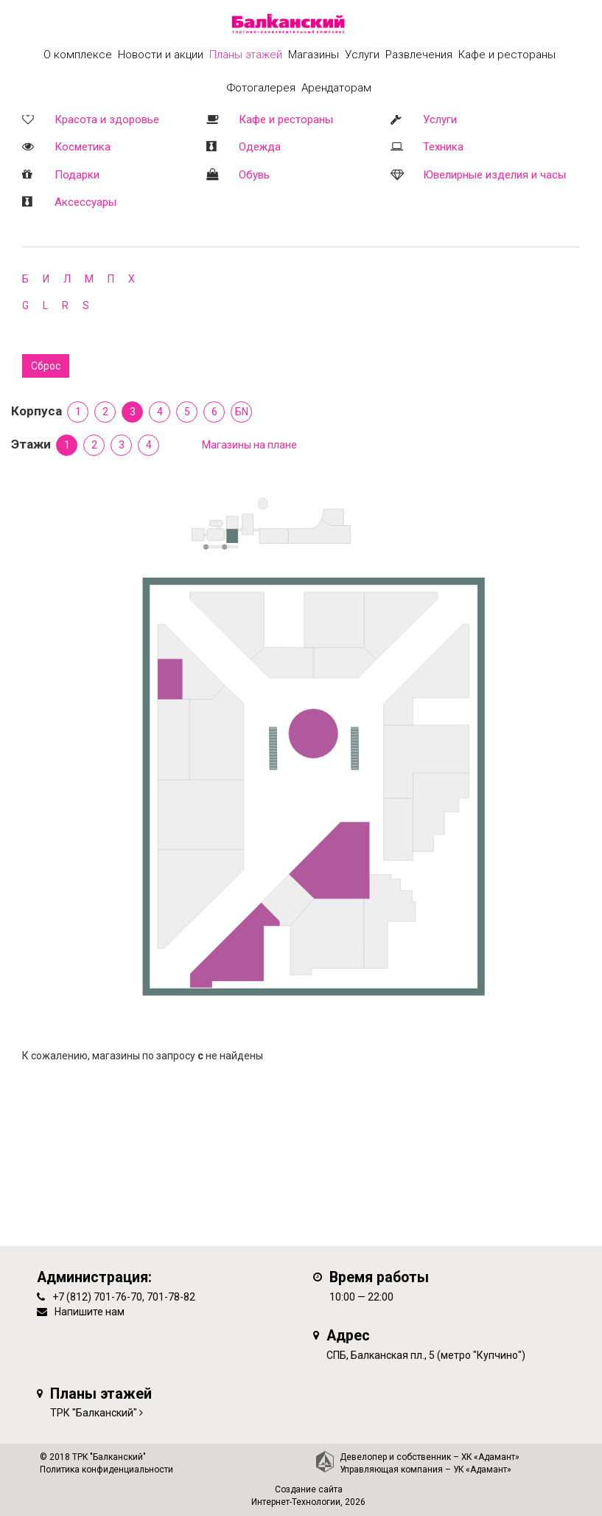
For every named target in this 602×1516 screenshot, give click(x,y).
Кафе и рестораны (286, 119)
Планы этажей (245, 54)
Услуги (440, 119)
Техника (443, 146)
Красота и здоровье (107, 119)
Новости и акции (160, 54)
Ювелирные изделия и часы (494, 174)
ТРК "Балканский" (93, 1413)
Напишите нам (90, 1312)
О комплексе (77, 54)
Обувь (254, 174)
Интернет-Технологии (295, 1502)
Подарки (77, 174)
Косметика (83, 146)
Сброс (45, 366)
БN (241, 412)
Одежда (260, 146)
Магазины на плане (249, 445)
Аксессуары (85, 202)
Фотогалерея (261, 87)
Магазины (313, 54)
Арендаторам (336, 87)
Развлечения (418, 54)
